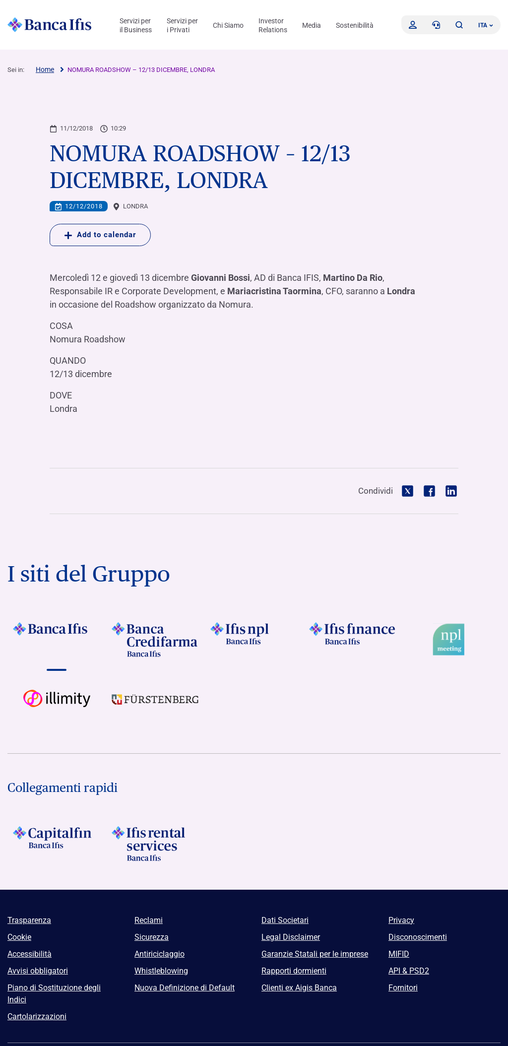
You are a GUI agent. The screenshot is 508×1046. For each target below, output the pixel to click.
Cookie (19, 937)
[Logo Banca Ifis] (49, 25)
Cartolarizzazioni (36, 1016)
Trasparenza (29, 920)
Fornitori (403, 987)
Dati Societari (285, 920)
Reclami (148, 920)
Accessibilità (29, 954)
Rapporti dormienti (293, 971)
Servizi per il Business (136, 25)
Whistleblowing (161, 971)
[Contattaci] (436, 25)
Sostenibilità (355, 25)
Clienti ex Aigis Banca (299, 987)
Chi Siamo (228, 25)
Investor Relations (272, 25)
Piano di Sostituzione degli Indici (54, 993)
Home (45, 69)
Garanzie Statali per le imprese (314, 954)
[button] (459, 25)
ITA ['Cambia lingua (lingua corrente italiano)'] (485, 25)
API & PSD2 (408, 971)
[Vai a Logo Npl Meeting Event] (451, 639)
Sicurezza (151, 937)
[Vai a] (56, 639)
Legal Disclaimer (290, 937)
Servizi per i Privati (182, 25)
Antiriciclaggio (159, 954)
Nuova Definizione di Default (184, 987)
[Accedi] (413, 25)
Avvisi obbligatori (37, 971)
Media (311, 25)
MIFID (398, 954)
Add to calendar (100, 234)
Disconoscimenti (417, 937)
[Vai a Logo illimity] (56, 707)
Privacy (401, 920)
